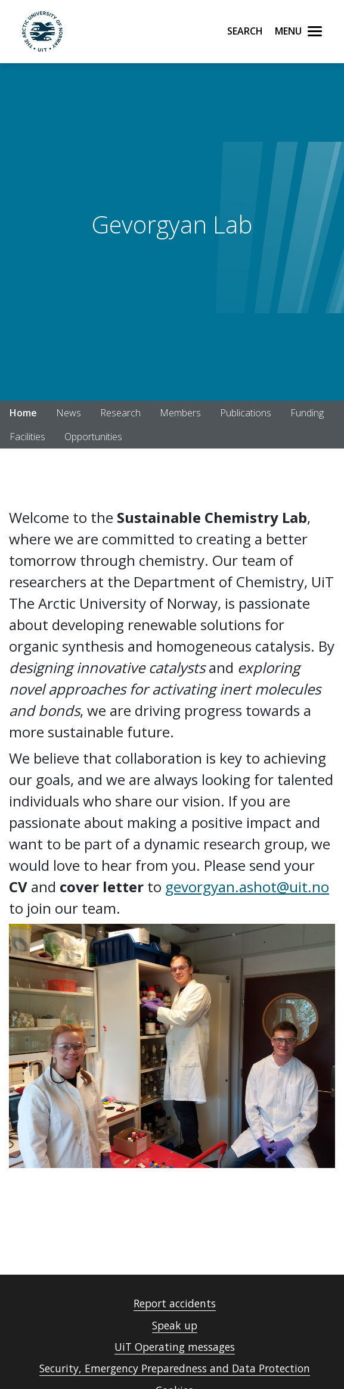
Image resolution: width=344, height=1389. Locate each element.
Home (23, 412)
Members (180, 412)
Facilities (27, 436)
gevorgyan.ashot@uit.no (247, 886)
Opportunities (93, 436)
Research (120, 412)
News (68, 412)
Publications (245, 412)
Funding (307, 412)
